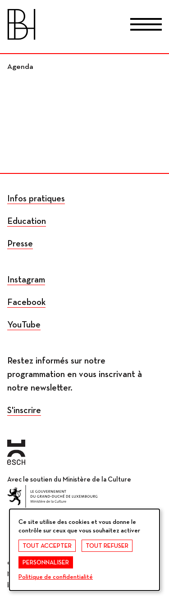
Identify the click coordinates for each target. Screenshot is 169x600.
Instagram (26, 279)
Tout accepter (47, 546)
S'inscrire (24, 410)
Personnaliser (46, 562)
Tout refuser (107, 546)
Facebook (26, 302)
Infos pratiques (36, 198)
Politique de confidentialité (55, 577)
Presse (20, 243)
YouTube (24, 324)
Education (26, 221)
